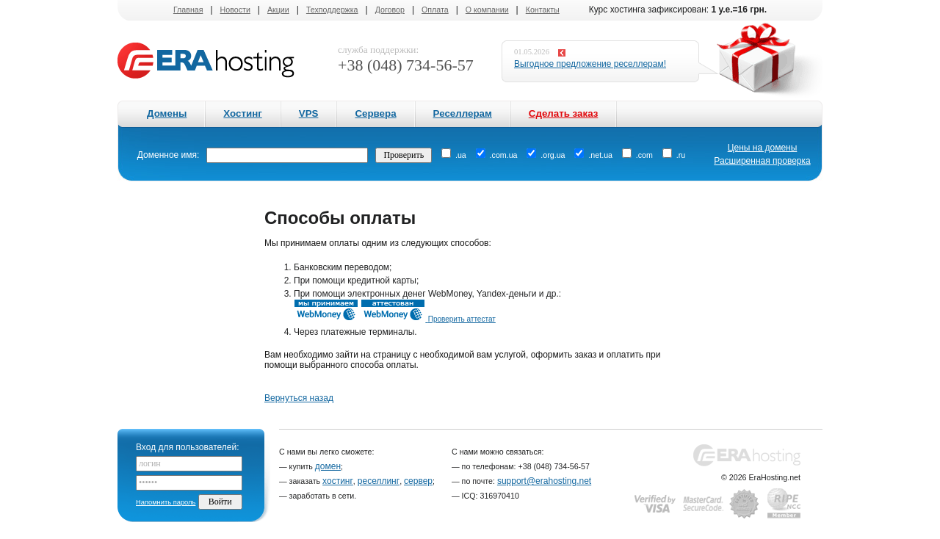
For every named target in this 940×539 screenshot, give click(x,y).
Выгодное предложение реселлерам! (590, 64)
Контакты (543, 9)
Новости (235, 9)
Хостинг (242, 113)
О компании (487, 9)
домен (328, 466)
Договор (390, 9)
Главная (188, 9)
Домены (167, 113)
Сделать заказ (564, 113)
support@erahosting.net (544, 481)
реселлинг (379, 481)
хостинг (337, 481)
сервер (418, 481)
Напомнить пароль (165, 502)
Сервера (375, 113)
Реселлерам (462, 113)
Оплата (435, 9)
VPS (309, 113)
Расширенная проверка (762, 161)
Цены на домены (763, 147)
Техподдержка (332, 9)
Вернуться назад (298, 398)
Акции (278, 9)
